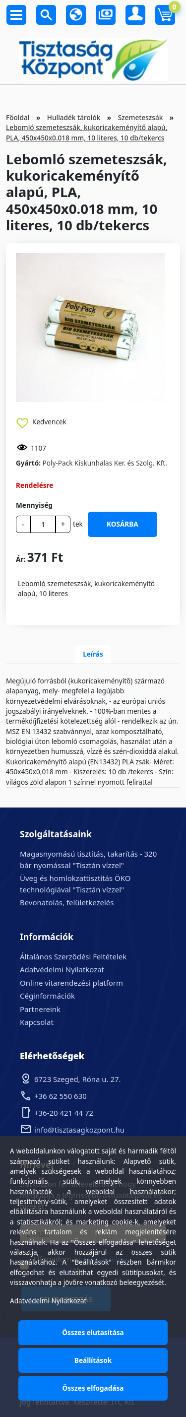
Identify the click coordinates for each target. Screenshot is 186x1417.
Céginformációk (47, 996)
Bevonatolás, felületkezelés (67, 902)
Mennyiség (34, 505)
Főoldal (17, 117)
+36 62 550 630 (60, 1096)
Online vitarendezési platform (71, 983)
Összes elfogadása (93, 1388)
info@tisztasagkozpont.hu (79, 1130)
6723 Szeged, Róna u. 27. (77, 1079)
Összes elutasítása (93, 1332)
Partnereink (40, 1009)
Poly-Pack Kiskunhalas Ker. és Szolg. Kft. (105, 463)
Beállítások (93, 1360)
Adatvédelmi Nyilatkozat (62, 969)
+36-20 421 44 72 (63, 1113)
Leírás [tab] (93, 654)
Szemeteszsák (140, 117)
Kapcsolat (37, 1022)
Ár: (20, 559)
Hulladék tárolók (74, 117)
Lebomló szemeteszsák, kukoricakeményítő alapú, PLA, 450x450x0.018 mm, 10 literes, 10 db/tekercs (86, 132)
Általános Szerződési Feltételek (73, 956)
